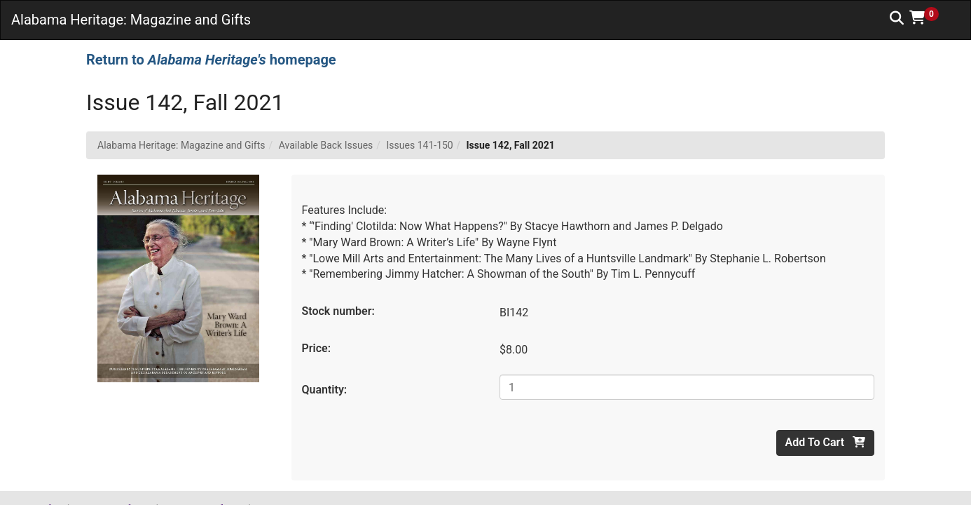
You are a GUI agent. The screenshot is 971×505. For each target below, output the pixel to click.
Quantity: (324, 389)
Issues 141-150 (420, 145)
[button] (929, 17)
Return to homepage (211, 59)
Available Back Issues (326, 145)
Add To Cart (825, 442)
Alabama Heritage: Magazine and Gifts (181, 145)
